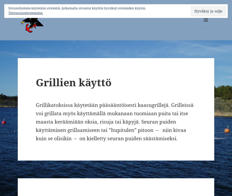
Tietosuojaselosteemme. (25, 13)
